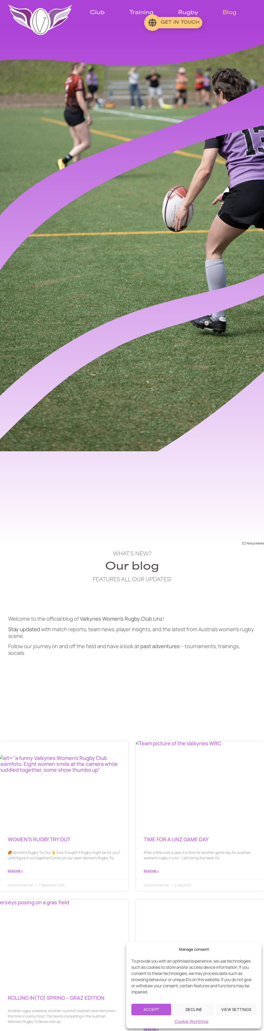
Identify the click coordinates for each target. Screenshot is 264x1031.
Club (97, 12)
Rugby (188, 12)
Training (141, 12)
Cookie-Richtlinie (191, 1021)
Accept (151, 1009)
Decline (194, 1009)
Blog (229, 12)
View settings (236, 1009)
